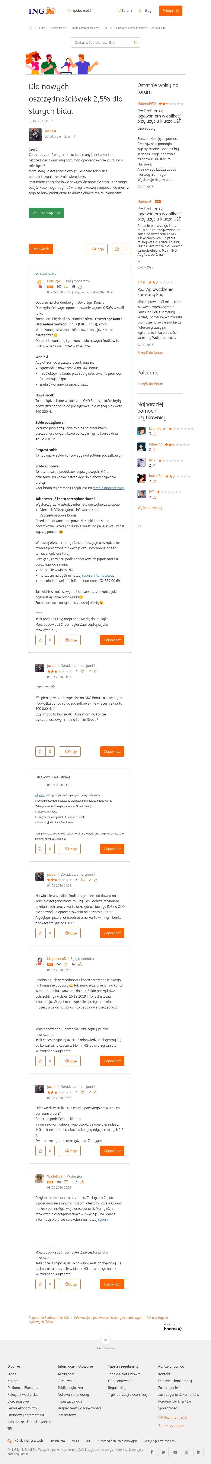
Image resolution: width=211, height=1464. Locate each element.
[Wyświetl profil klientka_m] (158, 428)
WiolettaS (54, 1176)
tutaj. (65, 553)
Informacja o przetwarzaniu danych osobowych (108, 1318)
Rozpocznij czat (176, 1417)
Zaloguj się (171, 11)
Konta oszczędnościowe (85, 27)
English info (62, 1441)
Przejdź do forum (150, 352)
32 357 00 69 (174, 1426)
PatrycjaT (54, 281)
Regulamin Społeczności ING (49, 1318)
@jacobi (40, 795)
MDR (96, 1441)
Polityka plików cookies (174, 1441)
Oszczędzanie (58, 27)
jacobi (50, 130)
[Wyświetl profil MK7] (153, 460)
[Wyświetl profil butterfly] (157, 476)
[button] (117, 249)
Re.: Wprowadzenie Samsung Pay (155, 292)
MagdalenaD (56, 958)
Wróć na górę (105, 1348)
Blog (148, 10)
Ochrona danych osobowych (127, 1441)
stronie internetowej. (109, 488)
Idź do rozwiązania (46, 213)
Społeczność (82, 10)
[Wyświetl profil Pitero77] (156, 444)
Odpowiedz (40, 249)
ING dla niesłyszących (30, 1441)
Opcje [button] (99, 249)
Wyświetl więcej (149, 507)
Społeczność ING (30, 27)
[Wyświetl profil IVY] (152, 491)
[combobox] (105, 42)
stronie (103, 1219)
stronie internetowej (97, 575)
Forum (127, 10)
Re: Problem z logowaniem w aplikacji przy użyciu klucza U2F (159, 116)
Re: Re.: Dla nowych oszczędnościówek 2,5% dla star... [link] (135, 27)
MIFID (82, 1441)
